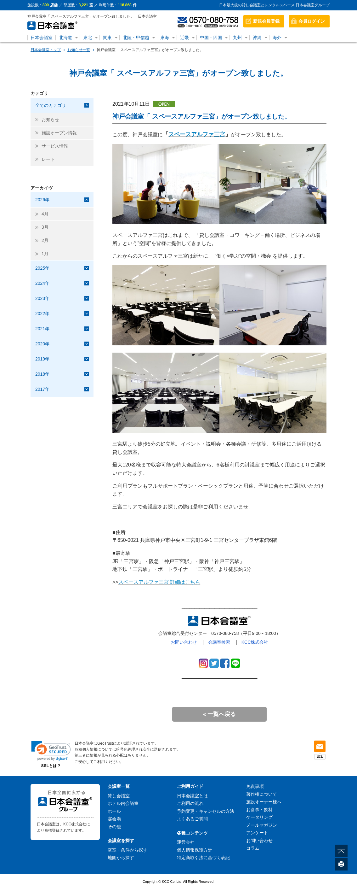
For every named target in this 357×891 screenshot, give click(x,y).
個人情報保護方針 (194, 850)
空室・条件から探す (127, 850)
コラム (252, 848)
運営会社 (186, 842)
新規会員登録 (266, 21)
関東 (107, 37)
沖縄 (257, 37)
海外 (277, 37)
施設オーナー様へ (263, 801)
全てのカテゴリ (50, 105)
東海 (164, 37)
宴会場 (114, 818)
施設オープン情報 (59, 132)
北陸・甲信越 (136, 37)
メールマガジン (261, 825)
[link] (51, 751)
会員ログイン (311, 21)
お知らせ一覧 (78, 50)
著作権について (261, 794)
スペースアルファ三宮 (196, 134)
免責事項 (255, 786)
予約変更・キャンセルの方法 (205, 811)
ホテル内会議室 (123, 803)
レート (48, 159)
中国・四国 (211, 37)
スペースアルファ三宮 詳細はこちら (159, 582)
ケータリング (259, 817)
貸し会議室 (119, 795)
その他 (114, 826)
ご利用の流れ (190, 803)
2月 (45, 240)
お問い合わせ (184, 642)
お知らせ (50, 119)
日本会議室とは (192, 795)
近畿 (184, 37)
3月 (45, 227)
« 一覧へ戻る (219, 714)
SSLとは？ (51, 766)
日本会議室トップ (46, 50)
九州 (237, 37)
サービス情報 (55, 146)
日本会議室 (42, 37)
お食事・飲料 (259, 809)
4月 (45, 213)
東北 (87, 37)
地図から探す (121, 857)
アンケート (257, 832)
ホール (114, 811)
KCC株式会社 (255, 642)
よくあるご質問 (192, 818)
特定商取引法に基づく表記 (203, 857)
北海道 (65, 37)
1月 (45, 253)
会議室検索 (219, 642)
